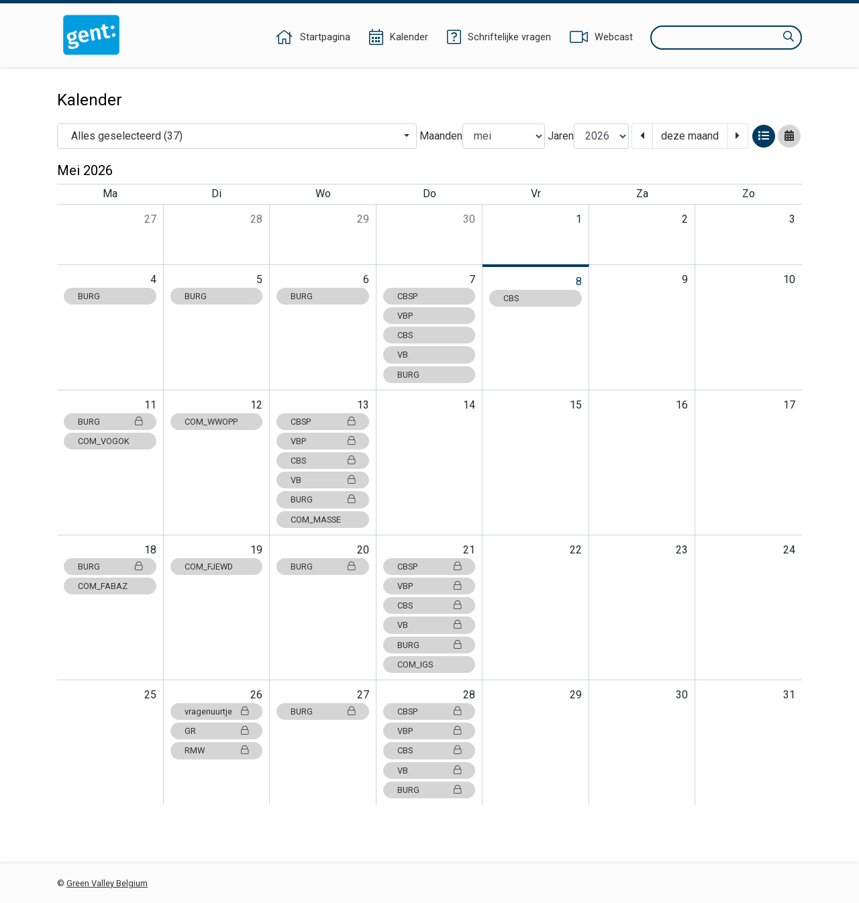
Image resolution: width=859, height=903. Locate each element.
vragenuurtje (217, 711)
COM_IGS (415, 664)
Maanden (440, 135)
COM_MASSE (316, 520)
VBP (405, 316)
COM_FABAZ (103, 586)
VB (402, 355)
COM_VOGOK (104, 441)
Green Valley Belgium (107, 883)
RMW (217, 750)
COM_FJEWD (209, 567)
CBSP (407, 296)
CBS (405, 335)
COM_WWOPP (211, 422)
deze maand (690, 135)
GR (217, 731)
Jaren (561, 135)
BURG (89, 296)
